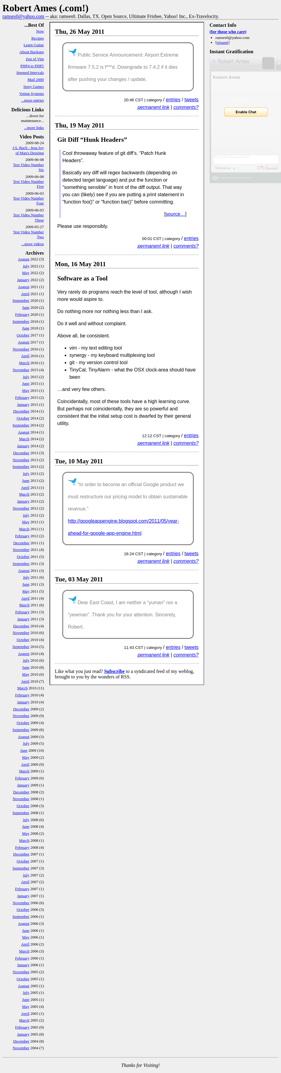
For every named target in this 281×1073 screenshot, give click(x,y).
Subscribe (114, 671)
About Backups (31, 52)
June (25, 307)
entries (173, 99)
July (26, 266)
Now (40, 31)
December (21, 411)
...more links (34, 127)
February (22, 314)
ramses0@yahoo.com (23, 16)
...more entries (32, 100)
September (20, 300)
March (24, 363)
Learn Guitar (34, 45)
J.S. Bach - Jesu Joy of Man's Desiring (28, 150)
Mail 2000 (36, 79)
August (23, 259)
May (25, 272)
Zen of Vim (35, 59)
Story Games (33, 86)
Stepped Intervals (30, 72)
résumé (222, 42)
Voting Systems (31, 93)
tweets (191, 99)
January (23, 279)
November (21, 349)
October (23, 335)
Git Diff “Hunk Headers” (92, 139)
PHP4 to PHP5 (32, 66)
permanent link (154, 107)
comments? (186, 107)
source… (175, 214)
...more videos (33, 244)
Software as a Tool (82, 278)
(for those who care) (228, 31)
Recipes (37, 38)
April (25, 293)
